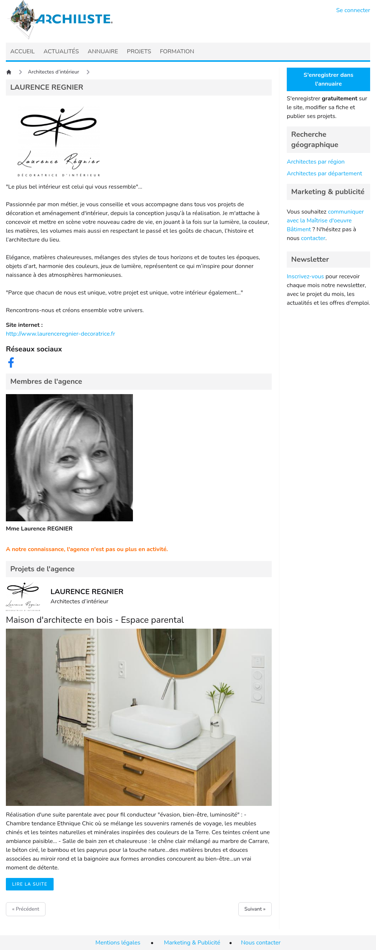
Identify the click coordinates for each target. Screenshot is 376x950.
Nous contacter (261, 943)
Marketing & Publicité (192, 943)
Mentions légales (117, 943)
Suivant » (255, 909)
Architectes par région (316, 162)
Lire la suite (29, 884)
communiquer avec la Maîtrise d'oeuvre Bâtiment (325, 220)
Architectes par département (324, 173)
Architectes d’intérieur (53, 71)
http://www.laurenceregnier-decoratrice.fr (60, 334)
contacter (313, 238)
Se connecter (353, 10)
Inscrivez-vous (305, 276)
